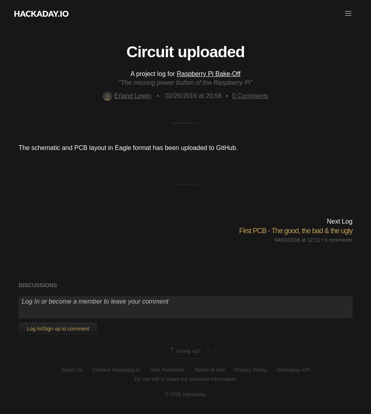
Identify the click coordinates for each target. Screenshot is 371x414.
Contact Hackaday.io (116, 370)
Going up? (185, 351)
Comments (250, 95)
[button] (348, 13)
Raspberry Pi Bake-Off (208, 73)
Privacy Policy (251, 370)
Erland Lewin (127, 95)
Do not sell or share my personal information (185, 379)
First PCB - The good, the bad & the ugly (296, 231)
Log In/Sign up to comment (58, 329)
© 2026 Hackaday (185, 394)
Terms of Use (209, 370)
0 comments (339, 240)
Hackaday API (293, 370)
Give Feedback (167, 370)
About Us (72, 370)
